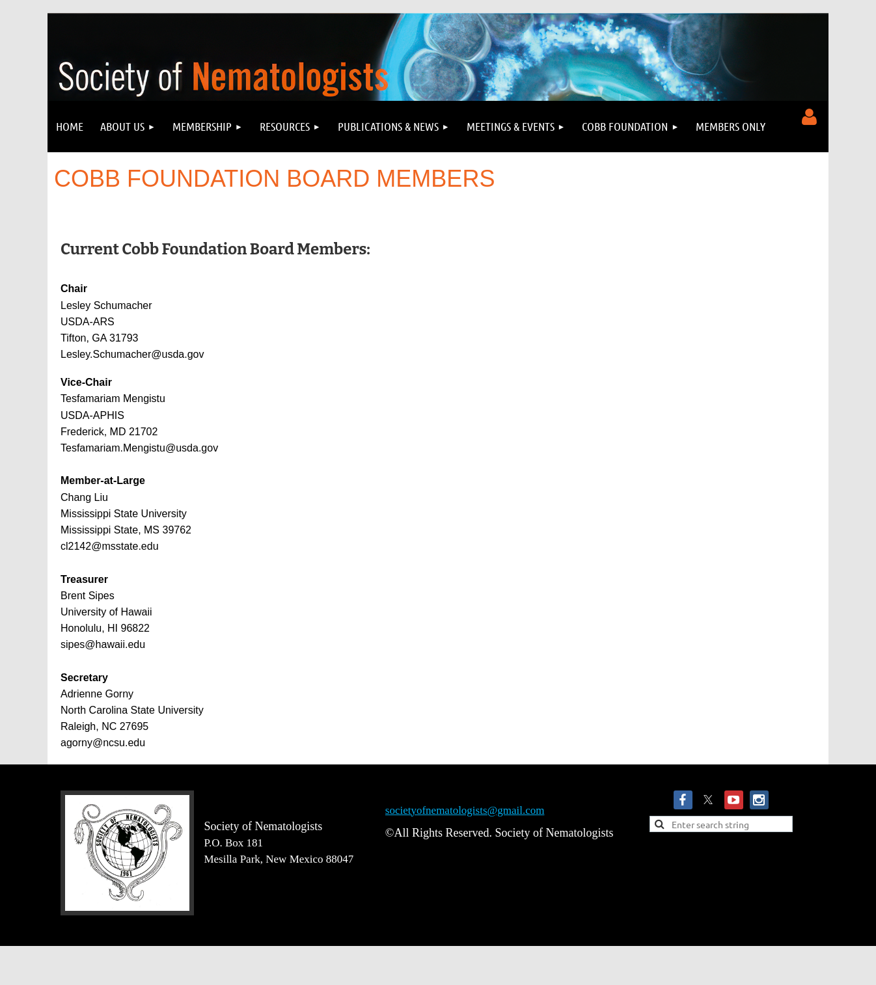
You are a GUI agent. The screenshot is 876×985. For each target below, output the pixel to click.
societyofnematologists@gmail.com (465, 810)
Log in (809, 117)
